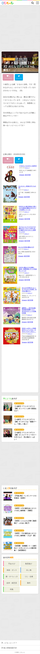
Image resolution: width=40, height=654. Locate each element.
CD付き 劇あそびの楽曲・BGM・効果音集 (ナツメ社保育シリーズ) (28, 269)
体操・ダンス (12, 570)
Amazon (21, 175)
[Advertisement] (20, 27)
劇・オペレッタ (9, 59)
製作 (29, 583)
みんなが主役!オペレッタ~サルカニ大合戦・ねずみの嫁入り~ (29, 289)
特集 (11, 589)
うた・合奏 (29, 576)
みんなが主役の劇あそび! (26, 247)
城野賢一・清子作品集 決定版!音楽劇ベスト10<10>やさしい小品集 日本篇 (29, 310)
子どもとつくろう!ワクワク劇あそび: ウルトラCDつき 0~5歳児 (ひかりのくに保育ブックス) (27, 229)
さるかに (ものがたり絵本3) (28, 166)
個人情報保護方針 (10, 648)
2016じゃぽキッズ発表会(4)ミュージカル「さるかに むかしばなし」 (29, 329)
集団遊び (28, 564)
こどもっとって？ (10, 643)
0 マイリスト (8, 77)
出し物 (28, 570)
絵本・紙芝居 (12, 583)
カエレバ (27, 167)
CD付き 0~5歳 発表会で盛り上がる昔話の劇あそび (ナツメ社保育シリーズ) (27, 208)
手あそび (11, 564)
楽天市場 (28, 175)
